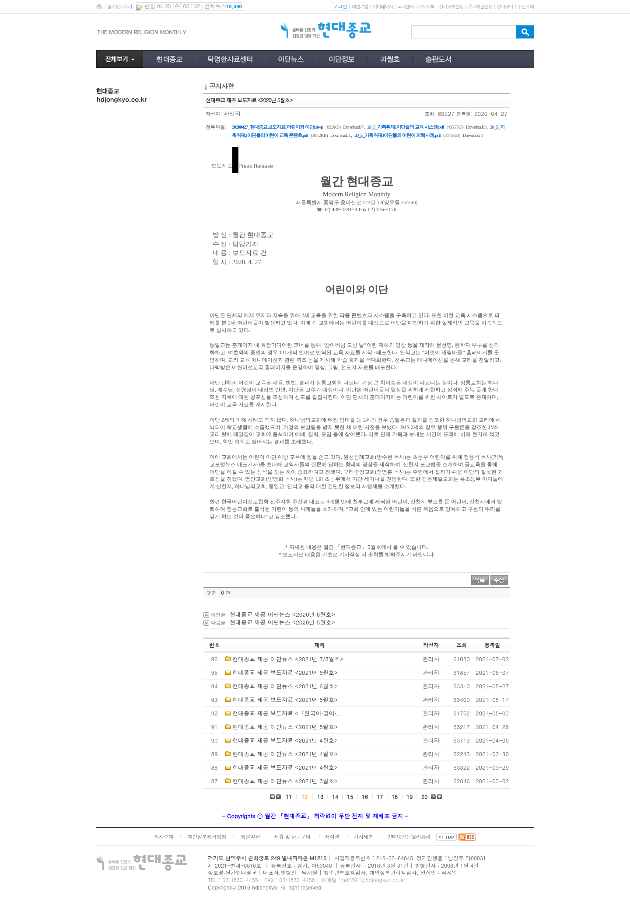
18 (395, 796)
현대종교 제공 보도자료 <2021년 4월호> (285, 740)
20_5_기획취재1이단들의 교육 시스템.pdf (405, 126)
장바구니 (505, 6)
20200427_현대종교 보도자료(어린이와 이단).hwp (277, 126)
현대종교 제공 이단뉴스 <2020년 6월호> (282, 614)
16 (365, 796)
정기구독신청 (451, 6)
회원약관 (249, 836)
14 (335, 796)
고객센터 (405, 6)
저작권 (332, 836)
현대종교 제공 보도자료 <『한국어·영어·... (287, 713)
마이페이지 (382, 6)
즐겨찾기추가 (119, 6)
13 (320, 796)
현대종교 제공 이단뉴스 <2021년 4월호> (285, 754)
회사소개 (163, 836)
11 (289, 796)
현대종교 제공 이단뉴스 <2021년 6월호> (285, 686)
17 (380, 796)
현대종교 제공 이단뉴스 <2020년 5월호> (282, 622)
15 (350, 796)
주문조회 (526, 6)
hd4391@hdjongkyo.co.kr (373, 879)
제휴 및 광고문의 (292, 836)
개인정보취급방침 (207, 836)
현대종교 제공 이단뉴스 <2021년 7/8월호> (287, 659)
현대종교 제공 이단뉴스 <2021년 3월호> (285, 781)
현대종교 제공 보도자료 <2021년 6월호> (285, 672)
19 (409, 796)
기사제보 (426, 6)
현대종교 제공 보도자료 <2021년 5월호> (285, 699)
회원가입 (360, 6)
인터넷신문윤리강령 (408, 836)
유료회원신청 (480, 6)
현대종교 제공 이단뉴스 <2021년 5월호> (285, 726)
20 (424, 796)
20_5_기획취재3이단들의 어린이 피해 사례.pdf (397, 135)
